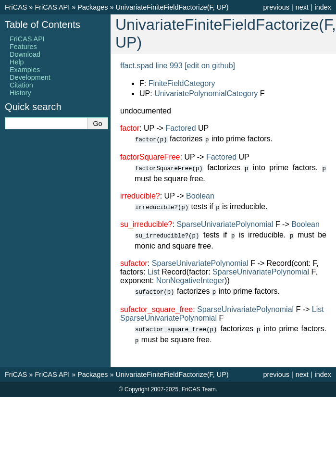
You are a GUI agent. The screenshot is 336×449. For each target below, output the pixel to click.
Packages (92, 7)
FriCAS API (52, 7)
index (323, 7)
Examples (25, 70)
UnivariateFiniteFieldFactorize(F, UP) (171, 7)
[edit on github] (210, 66)
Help (17, 62)
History (20, 93)
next (302, 7)
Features (23, 46)
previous (276, 7)
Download (25, 54)
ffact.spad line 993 (151, 66)
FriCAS (16, 7)
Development (30, 77)
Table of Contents (42, 24)
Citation (21, 85)
